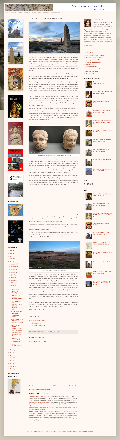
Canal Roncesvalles (91, 64)
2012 (11, 366)
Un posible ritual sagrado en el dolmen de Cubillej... (15, 290)
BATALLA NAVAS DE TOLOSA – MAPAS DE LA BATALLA (102, 243)
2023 (11, 251)
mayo (13, 277)
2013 (11, 363)
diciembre (14, 264)
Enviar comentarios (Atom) (43, 389)
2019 (11, 261)
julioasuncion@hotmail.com (37, 320)
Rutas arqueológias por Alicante (94, 60)
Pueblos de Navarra (91, 53)
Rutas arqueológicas (55, 12)
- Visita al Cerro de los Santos (38, 310)
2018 (11, 350)
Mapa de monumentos (38, 325)
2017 (11, 352)
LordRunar (74, 431)
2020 (11, 259)
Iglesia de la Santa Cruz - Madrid (102, 159)
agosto (13, 272)
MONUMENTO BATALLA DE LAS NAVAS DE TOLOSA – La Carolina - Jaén (102, 283)
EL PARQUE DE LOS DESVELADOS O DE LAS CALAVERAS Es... (16, 305)
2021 (11, 256)
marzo (13, 280)
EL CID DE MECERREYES (16, 345)
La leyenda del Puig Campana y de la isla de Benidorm (102, 169)
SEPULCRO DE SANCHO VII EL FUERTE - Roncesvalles (102, 131)
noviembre (14, 266)
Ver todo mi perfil (88, 45)
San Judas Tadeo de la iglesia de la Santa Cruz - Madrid (102, 82)
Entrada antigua (73, 386)
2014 (11, 360)
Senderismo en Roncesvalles (93, 69)
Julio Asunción (98, 19)
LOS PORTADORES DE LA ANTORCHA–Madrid (101, 233)
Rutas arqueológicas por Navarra (94, 57)
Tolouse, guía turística (91, 66)
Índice (7, 12)
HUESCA (34, 12)
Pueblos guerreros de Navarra (37, 407)
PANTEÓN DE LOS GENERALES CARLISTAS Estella (16, 314)
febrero (13, 283)
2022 (11, 253)
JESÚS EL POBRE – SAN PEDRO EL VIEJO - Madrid (102, 92)
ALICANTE (27, 12)
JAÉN (39, 12)
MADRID (20, 12)
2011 (11, 369)
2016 (11, 355)
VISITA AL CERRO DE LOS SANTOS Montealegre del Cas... (16, 333)
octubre (13, 269)
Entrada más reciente (34, 386)
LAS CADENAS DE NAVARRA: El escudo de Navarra (102, 111)
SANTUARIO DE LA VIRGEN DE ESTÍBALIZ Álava (17, 321)
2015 (11, 358)
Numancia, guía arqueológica (93, 62)
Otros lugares (46, 12)
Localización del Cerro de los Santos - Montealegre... (17, 340)
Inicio (54, 386)
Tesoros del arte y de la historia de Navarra (40, 402)
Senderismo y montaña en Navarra (95, 55)
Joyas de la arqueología (92, 71)
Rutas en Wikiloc (90, 73)
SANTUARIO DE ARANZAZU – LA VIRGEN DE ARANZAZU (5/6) (102, 122)
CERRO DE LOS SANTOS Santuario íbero (16, 326)
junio (12, 275)
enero (13, 285)
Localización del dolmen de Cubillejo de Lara (16, 297)
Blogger (91, 431)
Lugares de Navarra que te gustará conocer (40, 411)
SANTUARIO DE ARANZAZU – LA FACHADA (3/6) (102, 140)
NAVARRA (13, 12)
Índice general (36, 323)
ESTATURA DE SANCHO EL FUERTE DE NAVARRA (101, 150)
